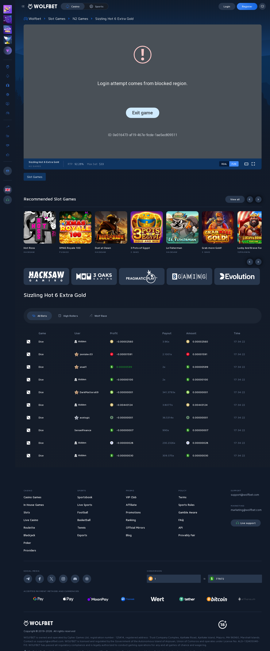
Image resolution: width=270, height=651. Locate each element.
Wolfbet (32, 18)
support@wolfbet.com (245, 494)
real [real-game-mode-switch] (224, 163)
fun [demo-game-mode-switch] (234, 163)
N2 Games (80, 18)
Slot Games (56, 18)
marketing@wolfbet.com (246, 510)
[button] (35, 177)
